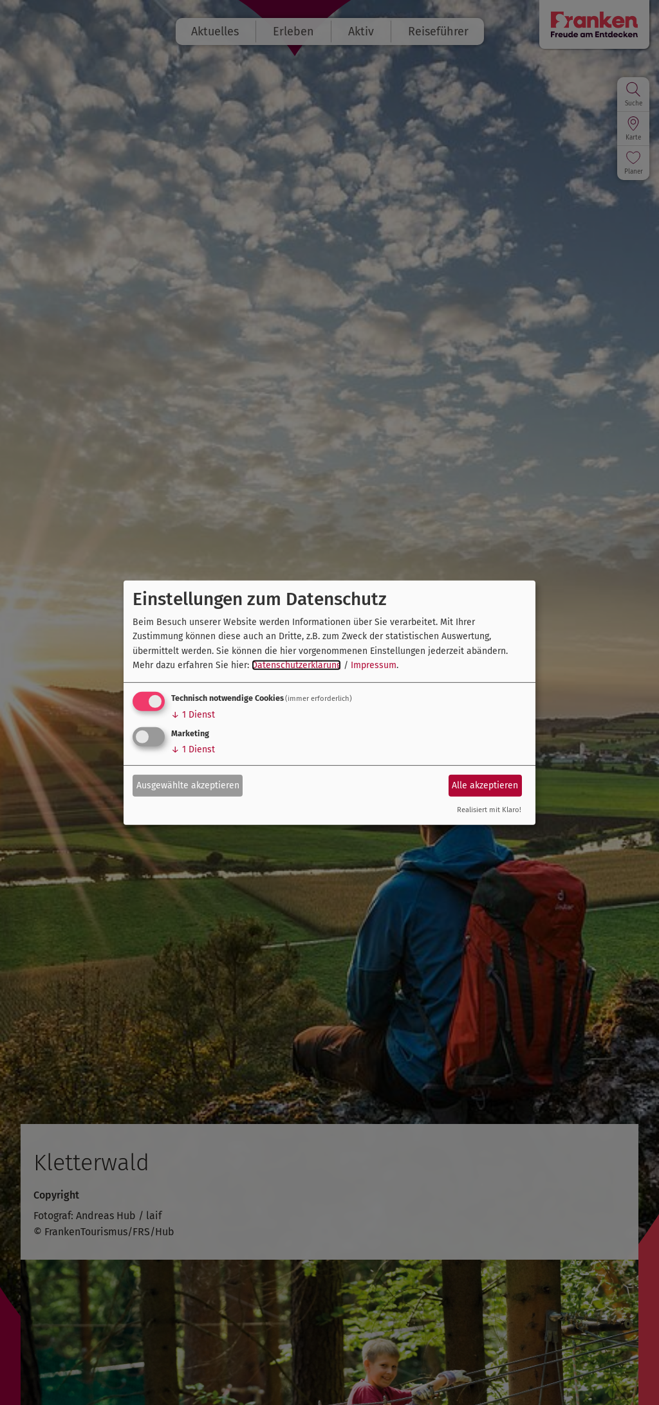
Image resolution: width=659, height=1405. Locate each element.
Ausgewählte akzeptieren (187, 785)
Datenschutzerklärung (296, 665)
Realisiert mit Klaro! (489, 810)
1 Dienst (193, 714)
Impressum (373, 665)
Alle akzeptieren (485, 785)
